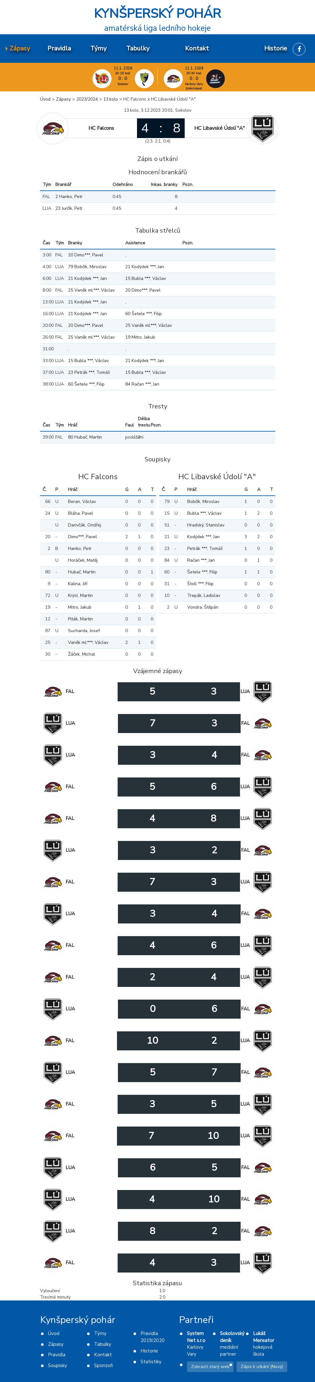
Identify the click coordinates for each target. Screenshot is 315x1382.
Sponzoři (103, 1365)
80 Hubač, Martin (85, 437)
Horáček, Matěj (83, 560)
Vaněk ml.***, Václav (88, 642)
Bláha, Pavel (80, 513)
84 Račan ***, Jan (142, 384)
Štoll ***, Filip (200, 584)
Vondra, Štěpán (202, 607)
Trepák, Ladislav (203, 595)
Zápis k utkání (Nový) (262, 1367)
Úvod (45, 99)
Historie (149, 1351)
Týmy (100, 1333)
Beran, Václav (82, 502)
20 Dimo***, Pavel (85, 255)
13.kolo (110, 99)
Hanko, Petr (80, 549)
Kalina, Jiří (77, 584)
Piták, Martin (80, 619)
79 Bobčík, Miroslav (87, 267)
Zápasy (63, 99)
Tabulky (102, 1344)
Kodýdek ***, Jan (203, 537)
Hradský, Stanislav (205, 525)
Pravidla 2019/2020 (152, 1336)
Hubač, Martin (82, 572)
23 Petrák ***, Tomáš (89, 372)
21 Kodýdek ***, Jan (144, 267)
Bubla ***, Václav (204, 513)
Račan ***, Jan (201, 560)
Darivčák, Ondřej (84, 525)
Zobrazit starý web (210, 1367)
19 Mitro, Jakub (140, 337)
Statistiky (150, 1362)
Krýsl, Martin (80, 595)
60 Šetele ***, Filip (143, 314)
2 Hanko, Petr (69, 197)
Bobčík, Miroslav (203, 502)
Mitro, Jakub (80, 607)
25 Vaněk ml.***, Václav (91, 290)
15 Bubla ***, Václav (145, 278)
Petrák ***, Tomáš (205, 549)
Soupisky (57, 1365)
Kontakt (103, 1355)
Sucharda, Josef (84, 631)
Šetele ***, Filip (202, 572)
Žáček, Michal (81, 654)
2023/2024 (87, 99)
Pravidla (56, 1355)
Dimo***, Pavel (82, 537)
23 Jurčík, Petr (69, 208)
